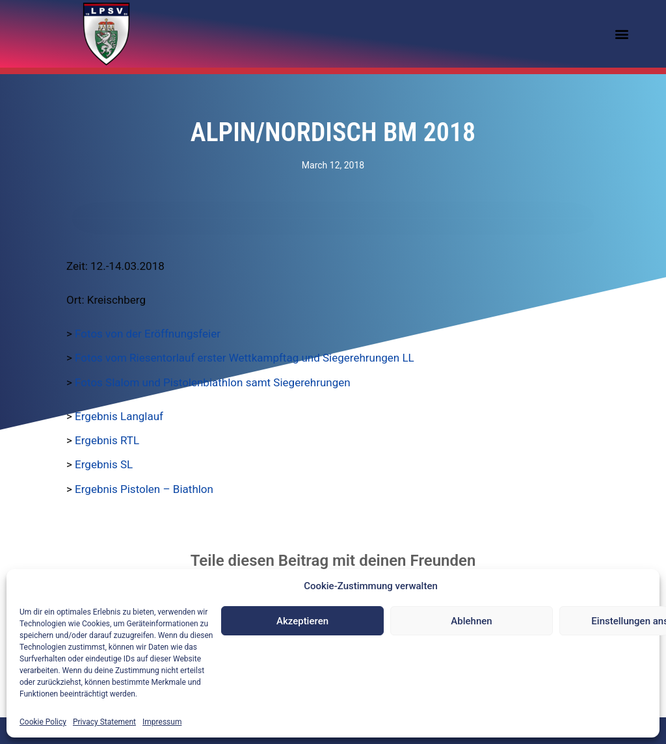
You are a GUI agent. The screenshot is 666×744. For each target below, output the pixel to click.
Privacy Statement (104, 721)
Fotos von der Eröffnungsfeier (147, 333)
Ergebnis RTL (107, 440)
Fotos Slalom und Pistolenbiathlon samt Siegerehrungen (213, 382)
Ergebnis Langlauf (119, 416)
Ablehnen (471, 621)
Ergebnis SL (104, 464)
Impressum (161, 721)
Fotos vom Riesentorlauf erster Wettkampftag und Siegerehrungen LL (244, 357)
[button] (622, 34)
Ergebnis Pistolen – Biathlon (144, 489)
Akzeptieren (302, 621)
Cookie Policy (43, 721)
